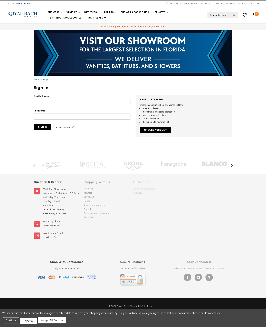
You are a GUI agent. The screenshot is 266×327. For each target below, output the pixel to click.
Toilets (109, 12)
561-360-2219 (51, 225)
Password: (39, 110)
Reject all (29, 321)
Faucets (160, 12)
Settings (12, 321)
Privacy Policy (212, 314)
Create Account (155, 129)
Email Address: (42, 96)
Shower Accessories (135, 12)
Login (45, 80)
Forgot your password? (63, 127)
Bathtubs (90, 12)
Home (36, 80)
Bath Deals (95, 17)
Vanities (72, 12)
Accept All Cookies (53, 321)
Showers (54, 12)
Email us (49, 237)
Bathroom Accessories (66, 17)
